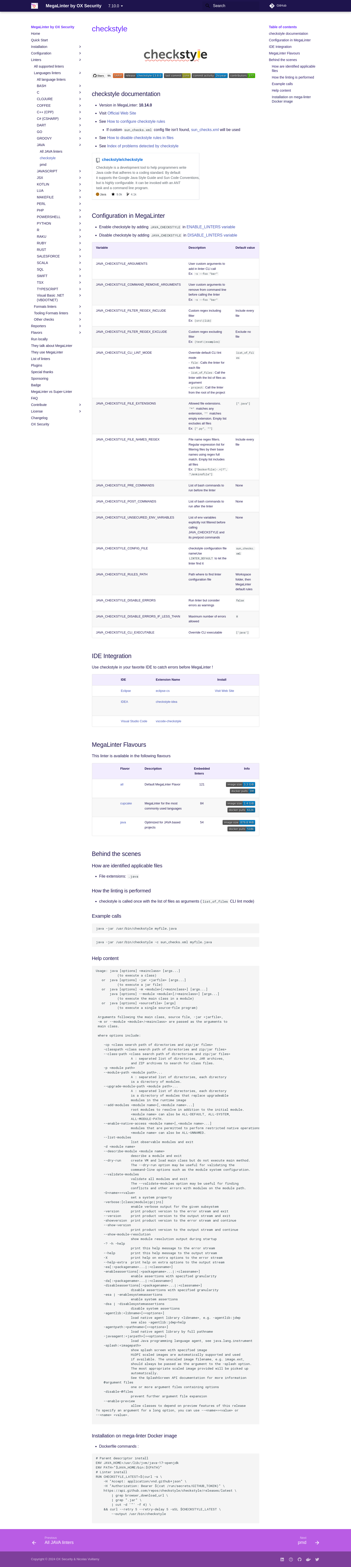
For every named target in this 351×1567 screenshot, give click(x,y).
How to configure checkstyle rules (136, 121)
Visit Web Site (224, 691)
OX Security (64, 1559)
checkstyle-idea (166, 702)
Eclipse (126, 691)
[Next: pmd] (307, 1542)
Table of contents (283, 27)
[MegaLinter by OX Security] (34, 6)
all (122, 784)
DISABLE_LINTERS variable (212, 235)
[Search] (230, 5)
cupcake (126, 803)
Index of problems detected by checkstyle (143, 146)
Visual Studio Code (134, 721)
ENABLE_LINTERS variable (211, 227)
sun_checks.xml (205, 130)
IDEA (124, 702)
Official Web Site (122, 113)
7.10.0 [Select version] (113, 6)
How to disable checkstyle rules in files (140, 138)
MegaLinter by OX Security (52, 27)
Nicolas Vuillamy (88, 1559)
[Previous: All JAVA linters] (54, 1542)
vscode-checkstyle (168, 721)
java (123, 822)
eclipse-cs (163, 691)
